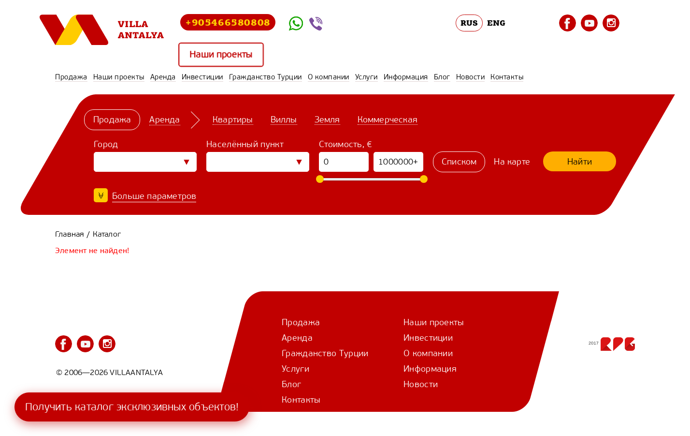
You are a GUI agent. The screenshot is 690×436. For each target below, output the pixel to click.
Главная (69, 234)
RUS (469, 22)
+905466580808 (228, 22)
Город (106, 144)
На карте (512, 161)
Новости (470, 77)
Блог (442, 77)
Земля (327, 119)
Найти (579, 161)
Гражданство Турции (265, 77)
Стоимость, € (346, 144)
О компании (328, 77)
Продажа (71, 77)
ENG (496, 22)
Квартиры (233, 119)
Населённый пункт (245, 144)
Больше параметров (154, 196)
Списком (459, 161)
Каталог (107, 234)
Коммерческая (387, 119)
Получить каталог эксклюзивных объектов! (132, 407)
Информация (406, 77)
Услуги (366, 77)
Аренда (163, 77)
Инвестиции (202, 77)
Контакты (506, 77)
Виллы (284, 119)
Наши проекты (221, 54)
